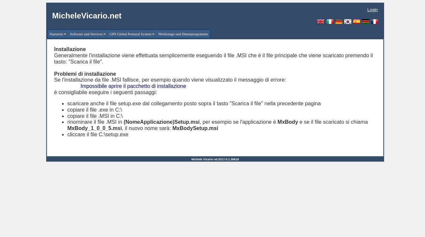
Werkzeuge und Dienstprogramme (183, 34)
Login (372, 9)
